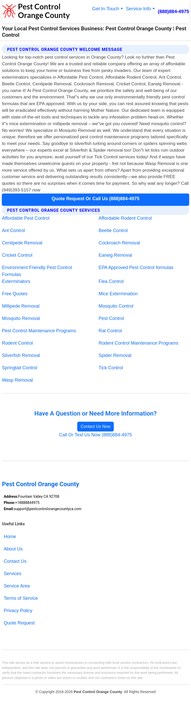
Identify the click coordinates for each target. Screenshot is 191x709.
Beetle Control (113, 230)
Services (12, 573)
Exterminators (16, 281)
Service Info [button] (138, 8)
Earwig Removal (115, 255)
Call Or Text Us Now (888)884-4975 (95, 434)
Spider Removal (115, 355)
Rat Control (110, 330)
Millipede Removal (20, 306)
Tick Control (111, 367)
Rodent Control (17, 343)
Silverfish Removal (21, 355)
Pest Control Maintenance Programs (39, 330)
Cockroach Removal (119, 242)
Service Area (17, 585)
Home (10, 536)
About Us (13, 548)
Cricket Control (17, 255)
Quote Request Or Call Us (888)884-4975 (96, 198)
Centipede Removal (22, 242)
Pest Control (111, 318)
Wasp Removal (17, 380)
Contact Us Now (95, 426)
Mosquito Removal (21, 318)
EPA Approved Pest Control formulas (136, 267)
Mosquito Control (116, 306)
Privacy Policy (18, 610)
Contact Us (15, 561)
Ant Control (13, 230)
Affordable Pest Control (25, 218)
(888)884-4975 (173, 11)
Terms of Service (21, 598)
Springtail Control (19, 367)
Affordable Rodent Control (125, 218)
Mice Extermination (118, 293)
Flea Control (111, 281)
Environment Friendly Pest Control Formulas (37, 271)
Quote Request (19, 622)
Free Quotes (14, 293)
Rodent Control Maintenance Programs (138, 343)
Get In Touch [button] (105, 8)
